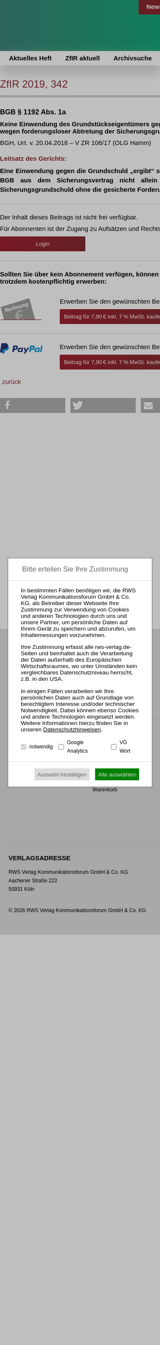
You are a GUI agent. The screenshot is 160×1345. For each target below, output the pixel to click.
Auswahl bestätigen (62, 774)
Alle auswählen (117, 774)
